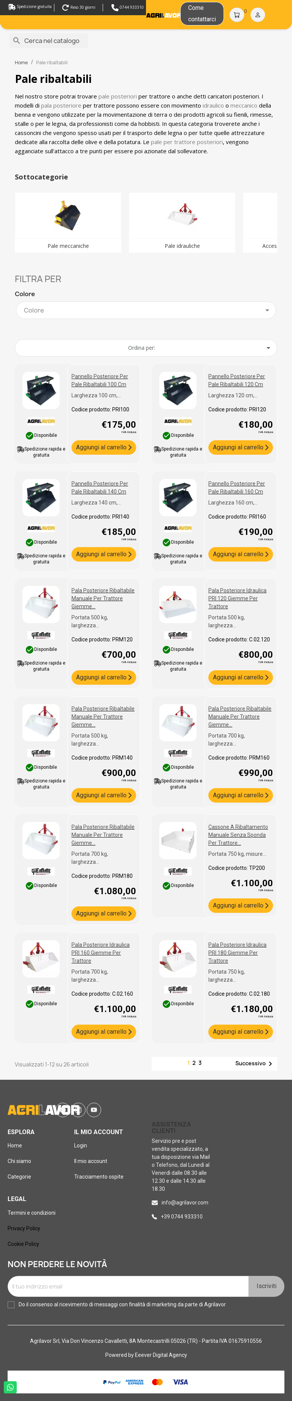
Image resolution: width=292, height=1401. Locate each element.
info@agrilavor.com (185, 1202)
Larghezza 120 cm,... (233, 395)
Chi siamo (19, 1161)
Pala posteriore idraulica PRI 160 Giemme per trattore (100, 953)
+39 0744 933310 (182, 1217)
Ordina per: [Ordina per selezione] (200, 347)
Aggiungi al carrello (102, 447)
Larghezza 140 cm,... (96, 503)
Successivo (255, 1063)
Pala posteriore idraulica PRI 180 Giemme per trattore (237, 953)
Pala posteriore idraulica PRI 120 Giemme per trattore (237, 598)
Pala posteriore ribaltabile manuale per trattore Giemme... (103, 598)
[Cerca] (48, 40)
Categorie (19, 1177)
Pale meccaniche (68, 245)
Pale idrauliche (182, 245)
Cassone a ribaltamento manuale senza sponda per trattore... (238, 835)
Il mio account (90, 1161)
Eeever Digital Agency (161, 1355)
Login (80, 1145)
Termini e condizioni (32, 1213)
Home (15, 1145)
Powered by (120, 1355)
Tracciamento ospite (99, 1177)
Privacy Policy (24, 1228)
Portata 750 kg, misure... (237, 854)
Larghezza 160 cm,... (233, 503)
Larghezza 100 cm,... (96, 395)
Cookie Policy (23, 1244)
